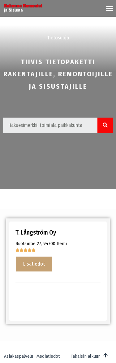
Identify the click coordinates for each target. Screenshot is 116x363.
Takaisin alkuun (86, 356)
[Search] (105, 125)
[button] (109, 8)
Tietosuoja (58, 38)
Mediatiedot (28, 24)
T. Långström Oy (35, 232)
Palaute (93, 24)
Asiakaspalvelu (18, 356)
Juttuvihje (63, 24)
